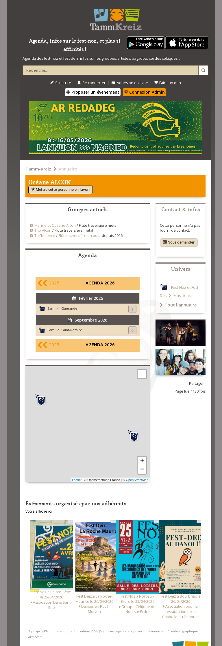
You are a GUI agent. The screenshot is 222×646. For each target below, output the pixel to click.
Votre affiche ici (38, 511)
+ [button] (142, 461)
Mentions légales (113, 631)
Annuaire (67, 169)
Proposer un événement (146, 631)
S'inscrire (60, 82)
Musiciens (181, 295)
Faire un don (167, 82)
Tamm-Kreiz (38, 169)
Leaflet (77, 480)
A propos (35, 631)
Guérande (69, 308)
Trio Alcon (42, 230)
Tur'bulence (44, 235)
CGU (95, 631)
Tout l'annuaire (178, 305)
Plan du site (53, 631)
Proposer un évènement (92, 92)
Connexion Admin (144, 92)
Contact (69, 631)
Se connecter (91, 82)
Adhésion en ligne (130, 82)
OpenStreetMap (137, 480)
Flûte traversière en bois (79, 235)
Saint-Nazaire (71, 330)
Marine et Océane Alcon (55, 225)
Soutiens (83, 631)
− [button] (142, 469)
